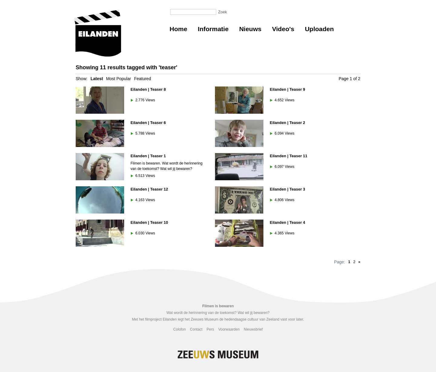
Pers (210, 329)
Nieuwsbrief (253, 329)
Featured (142, 78)
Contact (196, 329)
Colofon (179, 329)
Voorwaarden (229, 329)
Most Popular (118, 78)
